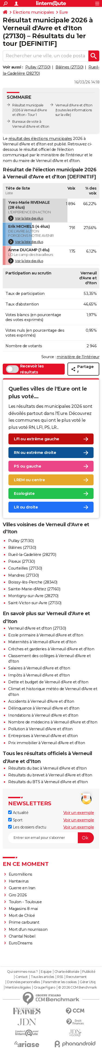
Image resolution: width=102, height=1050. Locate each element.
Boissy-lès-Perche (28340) (32, 582)
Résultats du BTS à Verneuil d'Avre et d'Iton (48, 781)
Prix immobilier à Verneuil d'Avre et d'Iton (46, 742)
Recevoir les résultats (25, 369)
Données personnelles (23, 982)
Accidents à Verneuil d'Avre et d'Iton (41, 701)
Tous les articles (42, 977)
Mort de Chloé (22, 915)
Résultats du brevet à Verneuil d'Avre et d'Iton (50, 775)
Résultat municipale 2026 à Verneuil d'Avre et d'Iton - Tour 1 (29, 110)
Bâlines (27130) (69, 67)
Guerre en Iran (22, 888)
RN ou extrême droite (35, 452)
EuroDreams (21, 943)
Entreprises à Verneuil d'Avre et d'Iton (43, 735)
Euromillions (20, 874)
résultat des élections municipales (40, 138)
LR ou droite (26, 507)
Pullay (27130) (38, 67)
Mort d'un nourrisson (28, 929)
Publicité (88, 972)
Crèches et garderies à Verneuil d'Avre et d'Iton (51, 649)
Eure (63, 12)
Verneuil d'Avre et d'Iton (73, 105)
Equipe (46, 972)
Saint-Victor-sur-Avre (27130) (34, 602)
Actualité (18, 812)
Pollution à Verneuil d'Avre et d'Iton (40, 728)
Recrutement (76, 977)
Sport (15, 820)
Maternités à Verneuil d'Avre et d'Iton (42, 641)
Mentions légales (17, 987)
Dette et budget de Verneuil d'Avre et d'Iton (48, 682)
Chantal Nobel (22, 936)
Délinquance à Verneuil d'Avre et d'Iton (43, 708)
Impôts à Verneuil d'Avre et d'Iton (39, 675)
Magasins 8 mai (23, 908)
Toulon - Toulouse (25, 901)
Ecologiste (24, 493)
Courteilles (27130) (25, 568)
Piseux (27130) (21, 561)
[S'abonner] (51, 837)
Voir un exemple (78, 812)
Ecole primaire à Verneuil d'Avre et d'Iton (45, 635)
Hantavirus (19, 881)
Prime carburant (24, 922)
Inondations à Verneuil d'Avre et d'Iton (43, 715)
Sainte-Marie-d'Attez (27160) (34, 589)
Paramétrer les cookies (60, 982)
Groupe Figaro (44, 987)
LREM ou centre (29, 479)
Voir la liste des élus (25, 218)
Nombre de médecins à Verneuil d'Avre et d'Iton (52, 722)
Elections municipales (33, 12)
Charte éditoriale (66, 972)
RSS (60, 977)
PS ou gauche (27, 466)
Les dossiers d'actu (27, 827)
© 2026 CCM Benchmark (77, 987)
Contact (22, 977)
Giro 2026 (18, 895)
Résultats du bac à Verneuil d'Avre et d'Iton (47, 768)
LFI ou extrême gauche (36, 438)
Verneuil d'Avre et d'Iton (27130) (37, 628)
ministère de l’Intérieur (78, 356)
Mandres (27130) (23, 575)
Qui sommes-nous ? (22, 972)
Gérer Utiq (87, 982)
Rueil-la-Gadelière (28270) (32, 554)
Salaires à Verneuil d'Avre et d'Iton (39, 668)
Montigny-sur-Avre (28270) (33, 595)
